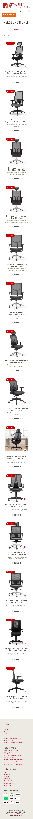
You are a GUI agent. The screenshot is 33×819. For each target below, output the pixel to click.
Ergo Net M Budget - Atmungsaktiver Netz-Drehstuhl (16, 313)
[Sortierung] (16, 36)
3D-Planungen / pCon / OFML (12, 755)
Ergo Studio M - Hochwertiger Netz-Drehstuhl (16, 409)
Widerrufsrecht (8, 781)
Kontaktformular (9, 727)
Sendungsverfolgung (10, 757)
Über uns (6, 731)
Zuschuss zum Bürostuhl (11, 762)
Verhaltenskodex (9, 783)
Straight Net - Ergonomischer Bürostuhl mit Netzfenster (16, 650)
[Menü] (4, 11)
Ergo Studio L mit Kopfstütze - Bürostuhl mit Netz (16, 361)
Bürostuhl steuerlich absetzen (13, 764)
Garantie (6, 776)
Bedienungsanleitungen (11, 750)
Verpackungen (8, 785)
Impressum (7, 778)
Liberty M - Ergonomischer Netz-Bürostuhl (16, 602)
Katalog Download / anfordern (13, 742)
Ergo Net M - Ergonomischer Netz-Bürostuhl (16, 265)
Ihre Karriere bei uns (10, 733)
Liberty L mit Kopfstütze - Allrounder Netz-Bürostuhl (16, 553)
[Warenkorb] (29, 11)
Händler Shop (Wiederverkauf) (13, 738)
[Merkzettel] (21, 11)
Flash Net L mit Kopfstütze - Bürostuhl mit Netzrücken (16, 457)
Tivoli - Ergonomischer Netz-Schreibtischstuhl (16, 698)
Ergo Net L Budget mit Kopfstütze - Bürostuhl (16, 169)
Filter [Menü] (16, 29)
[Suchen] (17, 11)
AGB (5, 772)
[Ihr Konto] (25, 11)
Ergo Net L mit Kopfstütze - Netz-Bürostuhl (16, 217)
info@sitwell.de (18, 815)
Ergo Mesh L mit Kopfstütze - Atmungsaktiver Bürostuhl (16, 73)
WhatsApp (7, 729)
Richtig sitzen (8, 753)
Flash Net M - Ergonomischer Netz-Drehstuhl (16, 505)
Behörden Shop (8, 740)
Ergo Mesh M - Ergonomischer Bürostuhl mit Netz (16, 121)
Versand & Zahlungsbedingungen (14, 759)
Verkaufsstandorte (8, 14)
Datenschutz (7, 774)
